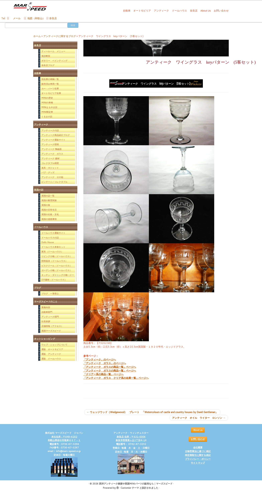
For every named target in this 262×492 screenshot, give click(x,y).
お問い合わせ (221, 10)
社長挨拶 (45, 321)
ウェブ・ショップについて (54, 344)
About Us (206, 10)
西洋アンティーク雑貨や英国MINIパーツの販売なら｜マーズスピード (135, 483)
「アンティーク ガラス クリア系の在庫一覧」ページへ (116, 378)
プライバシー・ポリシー (198, 459)
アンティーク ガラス (52, 153)
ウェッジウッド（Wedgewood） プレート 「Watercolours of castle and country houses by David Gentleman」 (152, 412)
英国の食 (45, 205)
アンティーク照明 (50, 144)
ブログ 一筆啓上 (50, 293)
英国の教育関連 (49, 200)
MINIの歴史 (47, 97)
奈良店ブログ (47, 65)
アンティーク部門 (50, 316)
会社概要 (198, 447)
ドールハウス (179, 10)
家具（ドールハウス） (52, 251)
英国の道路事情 (49, 219)
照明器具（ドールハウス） (54, 260)
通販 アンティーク (51, 353)
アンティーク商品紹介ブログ (55, 135)
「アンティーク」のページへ (99, 359)
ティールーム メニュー (53, 51)
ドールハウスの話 (50, 237)
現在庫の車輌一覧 (50, 79)
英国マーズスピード (51, 330)
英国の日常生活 (49, 209)
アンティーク (161, 10)
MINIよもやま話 (49, 107)
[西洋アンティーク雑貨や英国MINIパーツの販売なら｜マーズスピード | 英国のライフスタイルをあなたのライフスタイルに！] (30, 6)
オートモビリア (142, 10)
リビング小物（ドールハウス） (56, 256)
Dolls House (47, 242)
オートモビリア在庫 (51, 93)
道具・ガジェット (50, 167)
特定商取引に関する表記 (198, 455)
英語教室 (45, 55)
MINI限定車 (47, 111)
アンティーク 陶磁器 (51, 149)
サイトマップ (198, 462)
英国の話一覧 (47, 195)
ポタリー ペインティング (54, 60)
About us (198, 430)
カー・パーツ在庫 (50, 88)
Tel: (3, 18)
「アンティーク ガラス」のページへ (104, 363)
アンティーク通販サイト (53, 139)
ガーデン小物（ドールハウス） (56, 270)
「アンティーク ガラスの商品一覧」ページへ (109, 367)
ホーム (37, 36)
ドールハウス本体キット (53, 246)
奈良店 (194, 10)
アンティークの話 (50, 130)
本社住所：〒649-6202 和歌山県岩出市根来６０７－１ (64, 438)
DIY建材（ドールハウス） (54, 279)
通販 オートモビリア (52, 349)
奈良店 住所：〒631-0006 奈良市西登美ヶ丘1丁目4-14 (131, 438)
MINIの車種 (47, 102)
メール (16, 18)
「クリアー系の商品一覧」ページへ (103, 374)
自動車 (126, 10)
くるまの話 (46, 116)
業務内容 (45, 307)
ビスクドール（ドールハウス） (56, 265)
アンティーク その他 (52, 177)
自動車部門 (46, 312)
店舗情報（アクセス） (52, 326)
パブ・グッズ (47, 172)
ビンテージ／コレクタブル (54, 181)
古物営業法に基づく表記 (198, 451)
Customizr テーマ (129, 487)
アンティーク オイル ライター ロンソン (198, 418)
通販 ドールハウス (51, 358)
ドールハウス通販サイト (53, 232)
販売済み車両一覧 (50, 83)
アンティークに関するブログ (59, 36)
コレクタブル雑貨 (50, 163)
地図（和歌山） (36, 18)
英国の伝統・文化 (50, 214)
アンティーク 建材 (50, 158)
